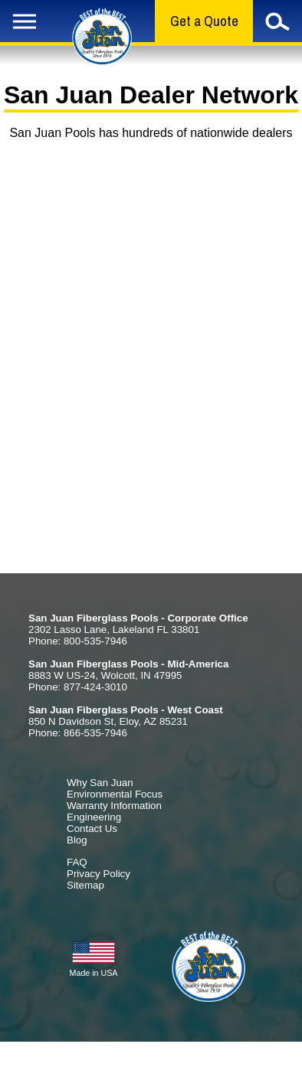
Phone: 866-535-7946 (77, 733)
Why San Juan (100, 782)
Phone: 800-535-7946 (77, 641)
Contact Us (92, 828)
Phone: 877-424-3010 (77, 687)
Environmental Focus (114, 794)
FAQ (77, 862)
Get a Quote (204, 21)
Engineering (94, 817)
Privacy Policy (98, 873)
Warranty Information (114, 805)
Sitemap (85, 885)
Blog (77, 840)
